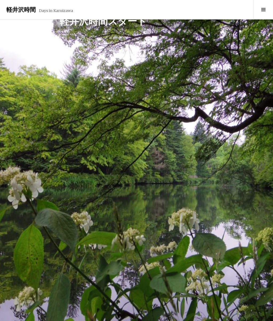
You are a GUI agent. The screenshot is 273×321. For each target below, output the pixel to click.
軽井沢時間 (21, 9)
